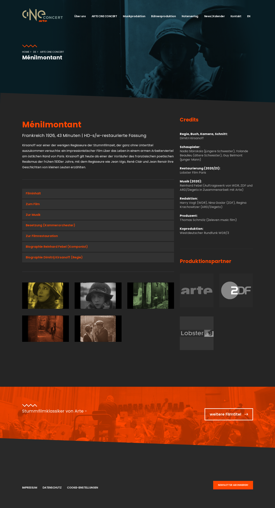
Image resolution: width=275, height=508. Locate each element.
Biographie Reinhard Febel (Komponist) (57, 246)
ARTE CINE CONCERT (104, 16)
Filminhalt (33, 193)
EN (248, 16)
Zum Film (33, 204)
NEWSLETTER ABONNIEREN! (233, 485)
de (34, 51)
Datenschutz (52, 487)
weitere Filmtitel (225, 414)
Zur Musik (33, 215)
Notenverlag (190, 16)
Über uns (80, 16)
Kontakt (236, 16)
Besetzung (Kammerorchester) (50, 225)
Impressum (29, 487)
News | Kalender (214, 16)
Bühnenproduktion (163, 16)
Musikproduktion (134, 16)
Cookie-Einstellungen (82, 487)
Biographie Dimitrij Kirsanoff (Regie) (54, 257)
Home (25, 51)
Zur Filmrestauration (42, 236)
